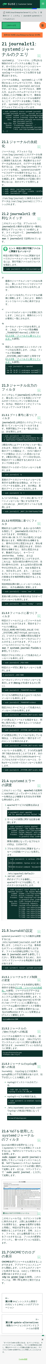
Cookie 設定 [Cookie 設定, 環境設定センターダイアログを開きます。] (23, 1359)
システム (16, 16)
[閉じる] (42, 1339)
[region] (23, 1350)
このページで (11, 25)
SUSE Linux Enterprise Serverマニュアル (21, 12)
